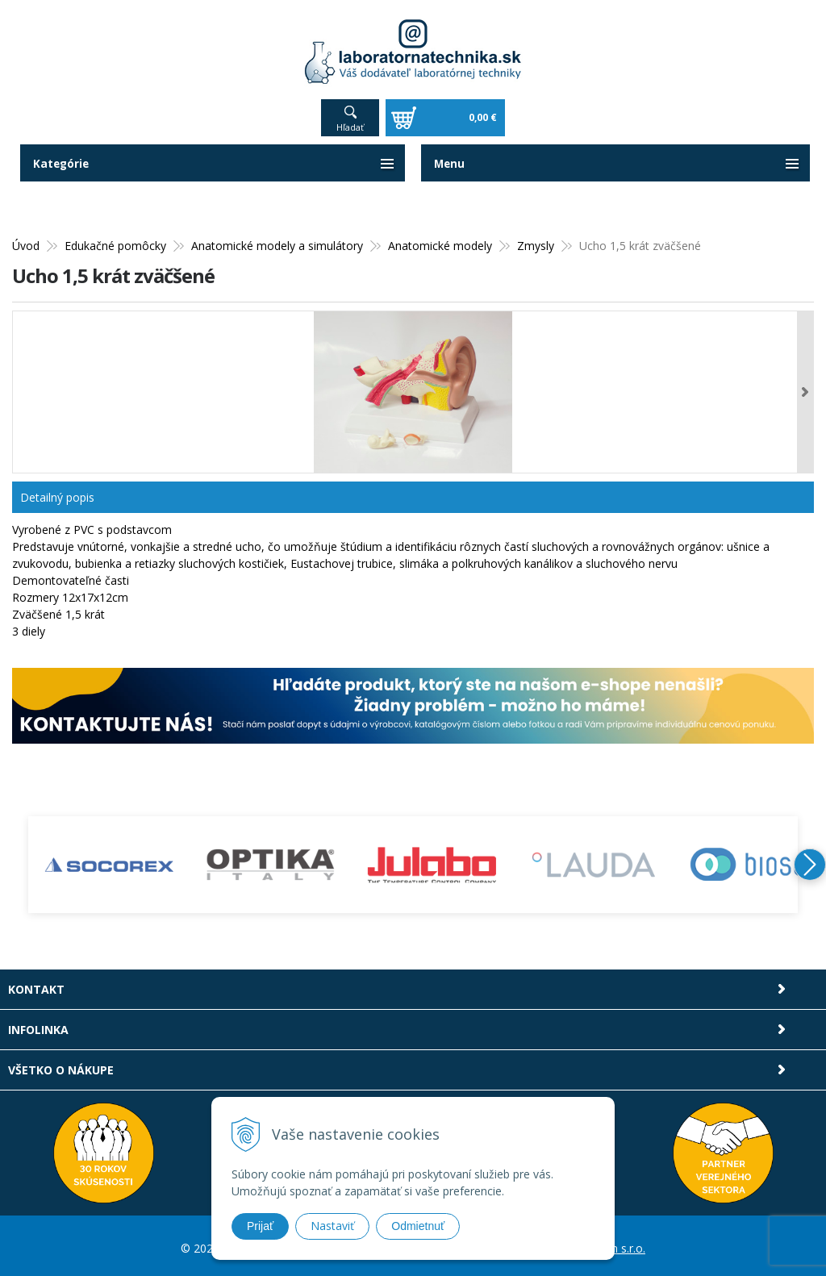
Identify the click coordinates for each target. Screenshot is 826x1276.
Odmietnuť (417, 1226)
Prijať (260, 1226)
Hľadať (350, 123)
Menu (450, 159)
